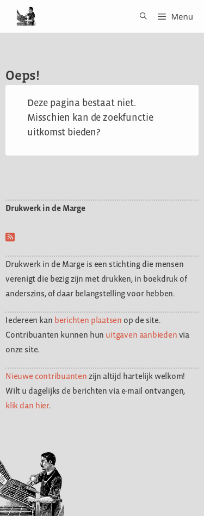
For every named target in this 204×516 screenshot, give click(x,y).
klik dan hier (27, 405)
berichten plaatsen (88, 320)
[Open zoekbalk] (140, 16)
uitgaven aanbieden (141, 334)
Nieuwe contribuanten (46, 376)
